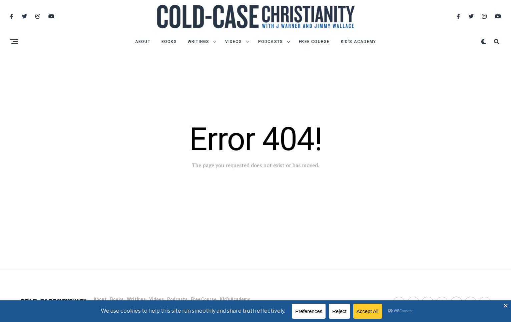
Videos (233, 41)
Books (169, 41)
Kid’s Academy (358, 41)
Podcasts (270, 41)
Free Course (314, 41)
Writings (198, 41)
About (142, 41)
